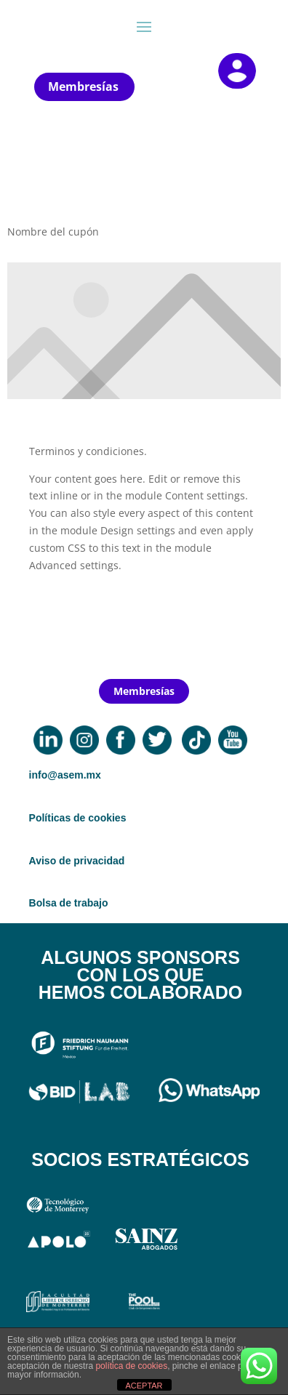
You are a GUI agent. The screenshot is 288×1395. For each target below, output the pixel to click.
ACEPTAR (143, 1385)
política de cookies (131, 1366)
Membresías (83, 87)
